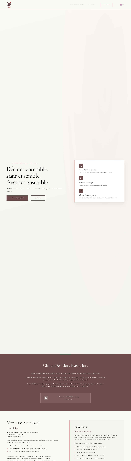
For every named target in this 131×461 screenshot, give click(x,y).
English (38, 198)
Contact (106, 5)
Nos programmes (17, 198)
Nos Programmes (77, 5)
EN (122, 5)
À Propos (92, 5)
